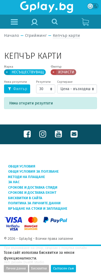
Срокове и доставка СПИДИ (32, 187)
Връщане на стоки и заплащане (37, 208)
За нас (14, 182)
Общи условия (21, 166)
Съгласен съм (63, 268)
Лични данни (16, 268)
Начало (11, 35)
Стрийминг (36, 35)
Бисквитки (39, 268)
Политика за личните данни (34, 203)
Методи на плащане (26, 177)
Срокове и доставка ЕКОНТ (32, 192)
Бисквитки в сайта (25, 198)
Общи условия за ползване (33, 171)
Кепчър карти (66, 35)
